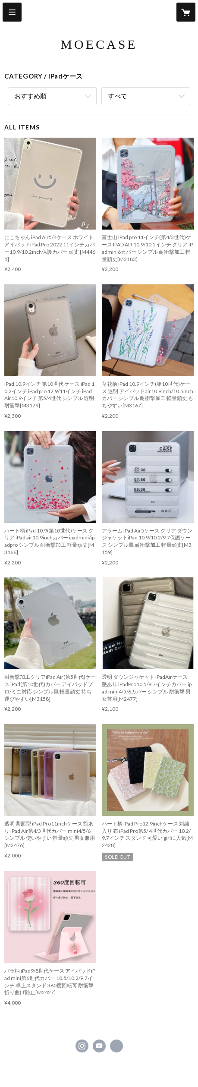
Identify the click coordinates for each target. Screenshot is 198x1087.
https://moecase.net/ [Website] (116, 1046)
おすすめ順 (30, 96)
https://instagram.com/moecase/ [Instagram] (81, 1046)
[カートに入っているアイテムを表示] (185, 12)
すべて (117, 96)
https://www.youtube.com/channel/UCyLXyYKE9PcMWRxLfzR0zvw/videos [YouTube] (99, 1046)
